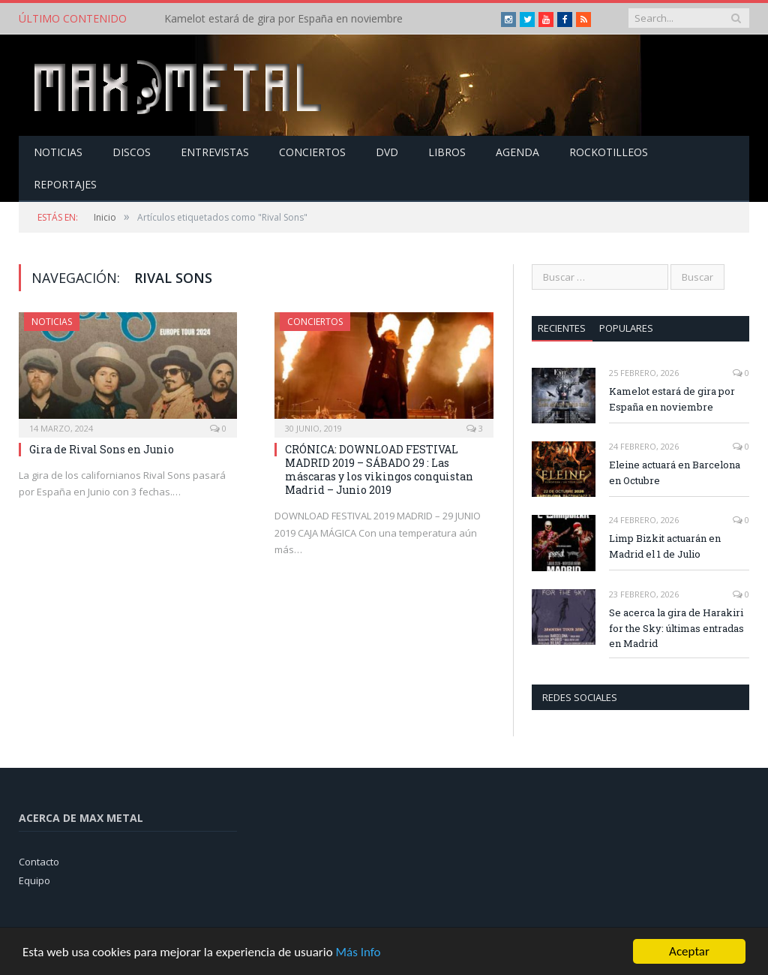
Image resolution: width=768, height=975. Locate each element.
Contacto (39, 861)
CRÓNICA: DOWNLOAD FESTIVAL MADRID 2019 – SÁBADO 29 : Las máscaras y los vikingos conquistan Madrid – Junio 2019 (379, 470)
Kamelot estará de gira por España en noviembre (283, 19)
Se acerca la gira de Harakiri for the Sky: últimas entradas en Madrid (676, 628)
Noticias (58, 152)
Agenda (517, 152)
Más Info (357, 952)
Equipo (34, 880)
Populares (626, 328)
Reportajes (65, 184)
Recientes (562, 328)
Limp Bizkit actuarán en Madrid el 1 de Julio (665, 546)
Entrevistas (215, 152)
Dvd (387, 152)
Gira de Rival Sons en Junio (101, 449)
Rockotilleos (608, 152)
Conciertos (312, 152)
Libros (447, 152)
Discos (131, 152)
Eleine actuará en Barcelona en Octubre (674, 472)
